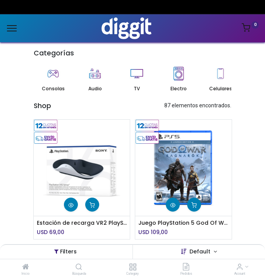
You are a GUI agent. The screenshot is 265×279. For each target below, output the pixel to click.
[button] (71, 205)
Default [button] (200, 251)
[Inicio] (25, 267)
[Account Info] (239, 267)
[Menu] (11, 28)
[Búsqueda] (79, 267)
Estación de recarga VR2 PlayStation (82, 223)
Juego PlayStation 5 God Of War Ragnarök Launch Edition (183, 223)
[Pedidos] (186, 267)
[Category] (132, 267)
